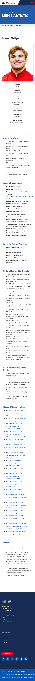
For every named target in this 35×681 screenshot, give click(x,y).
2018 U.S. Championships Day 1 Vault (14, 515)
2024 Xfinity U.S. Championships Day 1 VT (15, 415)
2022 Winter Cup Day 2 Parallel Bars (14, 473)
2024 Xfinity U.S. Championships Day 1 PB (15, 413)
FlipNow (4, 630)
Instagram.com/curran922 (20, 192)
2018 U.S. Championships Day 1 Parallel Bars (16, 513)
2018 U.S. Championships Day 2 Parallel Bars (16, 505)
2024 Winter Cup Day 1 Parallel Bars (14, 431)
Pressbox (5, 640)
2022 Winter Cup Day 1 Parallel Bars (14, 481)
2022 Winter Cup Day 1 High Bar (13, 478)
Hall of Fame (6, 633)
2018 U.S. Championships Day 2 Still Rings (15, 494)
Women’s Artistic (7, 608)
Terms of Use (6, 646)
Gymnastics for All (8, 622)
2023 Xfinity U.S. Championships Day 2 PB (15, 436)
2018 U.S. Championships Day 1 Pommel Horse (16, 521)
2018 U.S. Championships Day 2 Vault (14, 502)
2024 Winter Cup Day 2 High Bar (13, 421)
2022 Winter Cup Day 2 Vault (12, 476)
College (5, 624)
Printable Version (27, 135)
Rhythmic (5, 613)
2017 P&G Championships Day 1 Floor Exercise (16, 526)
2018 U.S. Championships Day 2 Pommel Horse (16, 499)
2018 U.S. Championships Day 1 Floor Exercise (16, 523)
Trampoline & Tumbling (9, 615)
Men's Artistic (5, 25)
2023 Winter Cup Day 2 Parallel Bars (14, 463)
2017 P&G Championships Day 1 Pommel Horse (17, 534)
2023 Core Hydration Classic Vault (14, 457)
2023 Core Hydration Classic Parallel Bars (15, 455)
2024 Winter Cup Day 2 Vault (12, 426)
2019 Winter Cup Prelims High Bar (13, 486)
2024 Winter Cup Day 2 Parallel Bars (14, 423)
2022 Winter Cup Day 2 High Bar (13, 471)
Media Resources (7, 638)
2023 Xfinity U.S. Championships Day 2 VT (15, 439)
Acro (4, 617)
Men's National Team (15, 25)
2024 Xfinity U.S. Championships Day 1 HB (15, 410)
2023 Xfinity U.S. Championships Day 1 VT (15, 450)
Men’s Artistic (7, 610)
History (5, 642)
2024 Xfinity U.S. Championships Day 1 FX (15, 418)
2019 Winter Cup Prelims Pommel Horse (15, 492)
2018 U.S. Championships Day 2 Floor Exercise (16, 497)
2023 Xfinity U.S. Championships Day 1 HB (15, 444)
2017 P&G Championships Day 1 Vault (14, 528)
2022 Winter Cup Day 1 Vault (12, 484)
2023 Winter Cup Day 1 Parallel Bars (14, 468)
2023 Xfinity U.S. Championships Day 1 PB (15, 447)
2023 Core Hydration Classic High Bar (14, 452)
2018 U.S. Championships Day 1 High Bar (15, 510)
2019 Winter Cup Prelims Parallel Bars (14, 489)
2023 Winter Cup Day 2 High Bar (13, 460)
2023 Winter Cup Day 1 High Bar (13, 465)
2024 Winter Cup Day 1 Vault (12, 434)
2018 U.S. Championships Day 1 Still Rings (15, 518)
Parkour (5, 619)
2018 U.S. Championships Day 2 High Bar (15, 507)
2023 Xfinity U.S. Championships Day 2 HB (15, 442)
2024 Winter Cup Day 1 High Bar (13, 428)
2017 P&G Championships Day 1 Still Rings (15, 531)
